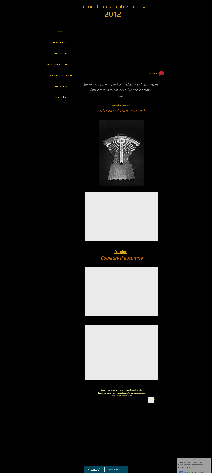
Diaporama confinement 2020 (60, 64)
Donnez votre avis (60, 86)
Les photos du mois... (60, 53)
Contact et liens (60, 97)
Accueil (60, 31)
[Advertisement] (59, 163)
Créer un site (114, 469)
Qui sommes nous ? (60, 42)
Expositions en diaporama (60, 75)
